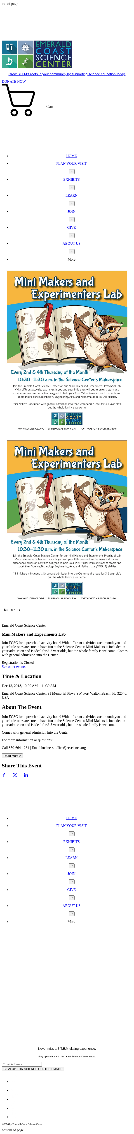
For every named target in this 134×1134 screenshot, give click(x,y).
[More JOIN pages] (72, 219)
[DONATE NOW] (14, 81)
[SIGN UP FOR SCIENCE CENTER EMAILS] (33, 1069)
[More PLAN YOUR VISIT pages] (72, 171)
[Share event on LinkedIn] (26, 776)
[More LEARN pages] (72, 203)
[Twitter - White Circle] (15, 1090)
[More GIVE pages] (72, 235)
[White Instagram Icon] (15, 1099)
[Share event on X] (15, 776)
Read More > (12, 756)
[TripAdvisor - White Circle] (15, 1117)
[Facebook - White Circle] (15, 1082)
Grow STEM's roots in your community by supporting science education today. (67, 74)
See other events (14, 667)
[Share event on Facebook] (4, 776)
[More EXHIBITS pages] (72, 187)
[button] (67, 117)
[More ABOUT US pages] (72, 251)
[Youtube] (15, 1108)
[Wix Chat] (36, 795)
